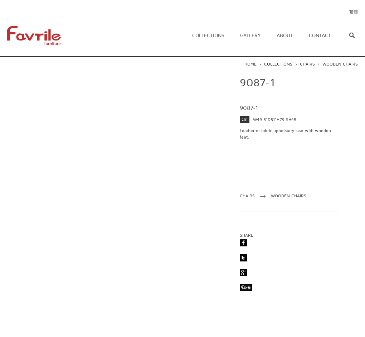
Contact (320, 35)
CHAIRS (307, 64)
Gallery (250, 35)
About (285, 35)
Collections (208, 35)
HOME (250, 64)
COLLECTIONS (278, 64)
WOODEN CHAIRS (340, 64)
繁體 (353, 12)
